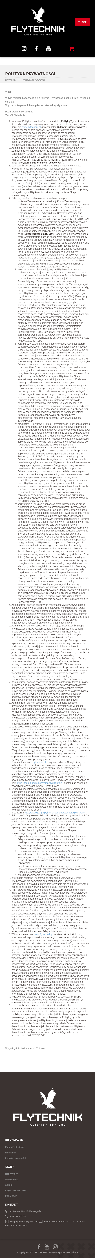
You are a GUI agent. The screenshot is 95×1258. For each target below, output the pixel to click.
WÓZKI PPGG (11, 1179)
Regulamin (10, 1152)
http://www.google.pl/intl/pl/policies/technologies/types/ (55, 812)
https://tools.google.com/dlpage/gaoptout (39, 782)
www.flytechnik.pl (31, 127)
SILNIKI (9, 1185)
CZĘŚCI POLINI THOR (15, 1190)
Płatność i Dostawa (14, 1147)
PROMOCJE (11, 1196)
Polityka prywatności (15, 1158)
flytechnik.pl (39, 762)
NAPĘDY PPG (11, 1174)
